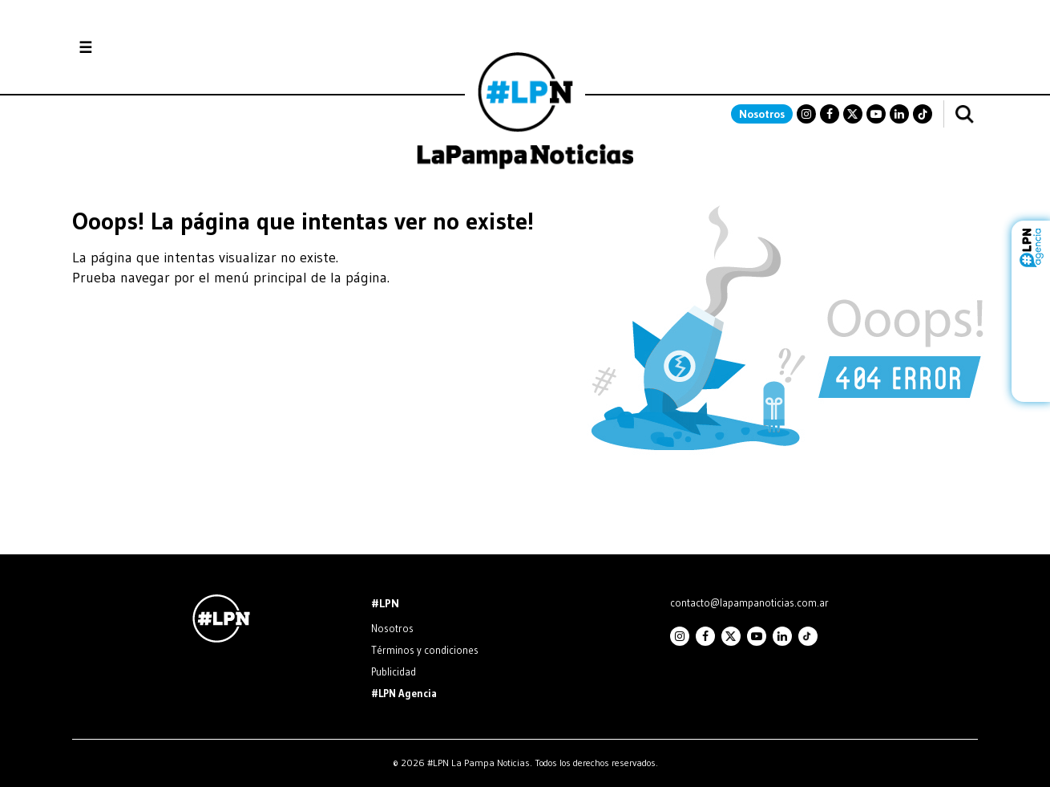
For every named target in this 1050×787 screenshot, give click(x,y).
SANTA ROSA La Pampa (877, 76)
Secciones (128, 48)
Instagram (806, 114)
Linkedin (899, 114)
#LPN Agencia (404, 693)
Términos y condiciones (425, 649)
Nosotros (762, 114)
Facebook (829, 114)
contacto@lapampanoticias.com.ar (749, 602)
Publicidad (393, 671)
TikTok (922, 114)
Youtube (876, 114)
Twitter (852, 114)
